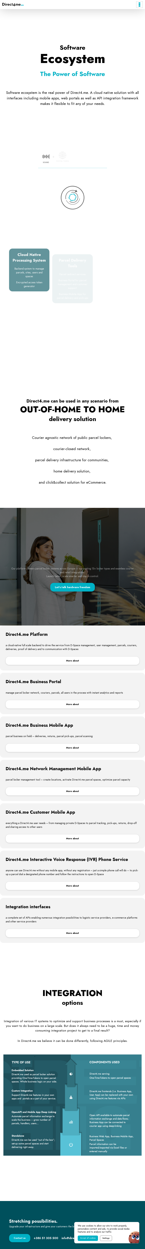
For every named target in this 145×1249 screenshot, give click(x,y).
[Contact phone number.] (46, 1238)
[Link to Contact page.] (19, 1238)
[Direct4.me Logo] (13, 4)
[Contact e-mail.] (73, 1238)
